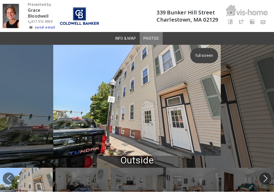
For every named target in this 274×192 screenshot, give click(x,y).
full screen (204, 55)
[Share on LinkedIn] (252, 22)
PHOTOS (151, 38)
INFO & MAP (125, 38)
